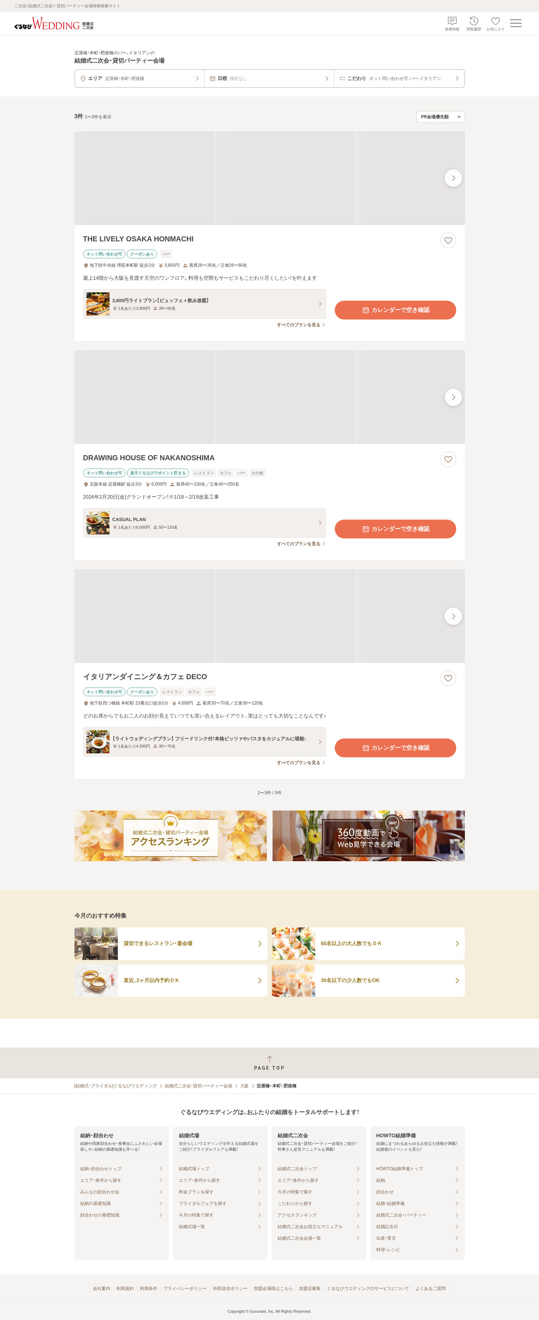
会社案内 (101, 1288)
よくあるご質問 (430, 1288)
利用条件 (148, 1288)
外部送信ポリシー (230, 1288)
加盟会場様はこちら (273, 1288)
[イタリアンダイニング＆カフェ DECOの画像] (269, 616)
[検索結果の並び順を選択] (440, 117)
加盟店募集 (310, 1288)
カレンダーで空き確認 (395, 310)
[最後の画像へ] (453, 178)
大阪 (244, 1085)
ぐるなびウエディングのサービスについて (368, 1288)
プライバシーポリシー (185, 1288)
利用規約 (125, 1288)
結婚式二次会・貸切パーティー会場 (198, 1085)
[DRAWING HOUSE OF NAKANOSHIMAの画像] (269, 397)
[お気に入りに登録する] (448, 240)
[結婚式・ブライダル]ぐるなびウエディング (115, 1085)
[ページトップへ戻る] (269, 1063)
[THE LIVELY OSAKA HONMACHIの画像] (269, 178)
